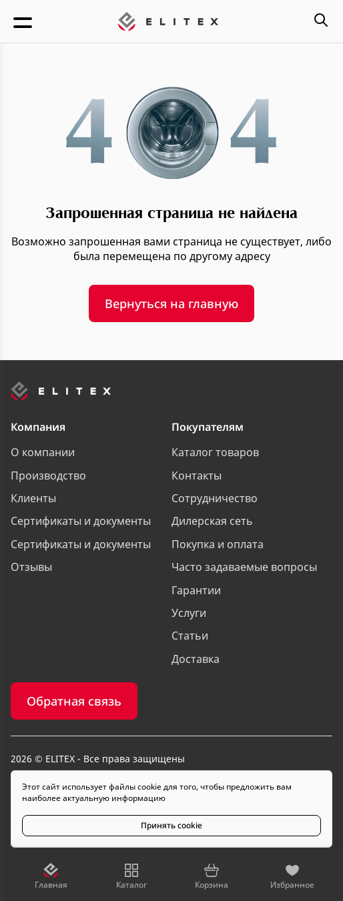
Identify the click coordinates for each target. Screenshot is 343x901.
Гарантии (196, 590)
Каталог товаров (215, 452)
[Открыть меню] (24, 21)
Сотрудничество (215, 498)
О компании (43, 452)
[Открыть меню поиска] (321, 21)
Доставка (196, 659)
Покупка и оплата (218, 544)
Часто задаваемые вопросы (244, 567)
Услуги (189, 613)
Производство (48, 475)
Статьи (190, 635)
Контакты (197, 475)
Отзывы (31, 567)
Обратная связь (74, 701)
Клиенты (33, 498)
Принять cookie (171, 825)
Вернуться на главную (171, 303)
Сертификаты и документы (81, 521)
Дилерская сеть (212, 521)
